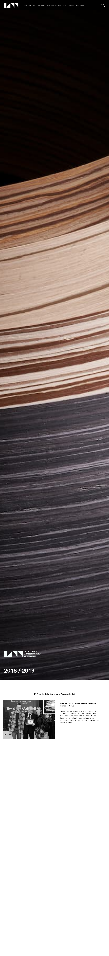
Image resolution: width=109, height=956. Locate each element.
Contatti (82, 5)
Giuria (34, 5)
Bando (29, 5)
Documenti (53, 5)
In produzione (71, 5)
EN (104, 4)
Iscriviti (48, 5)
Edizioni (64, 5)
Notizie (77, 5)
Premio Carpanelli (41, 5)
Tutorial (59, 5)
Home (25, 5)
